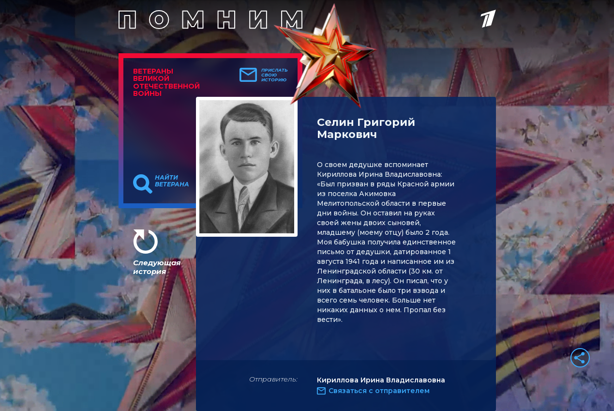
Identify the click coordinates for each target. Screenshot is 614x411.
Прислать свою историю (274, 75)
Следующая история (156, 267)
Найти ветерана (172, 181)
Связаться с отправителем (379, 390)
